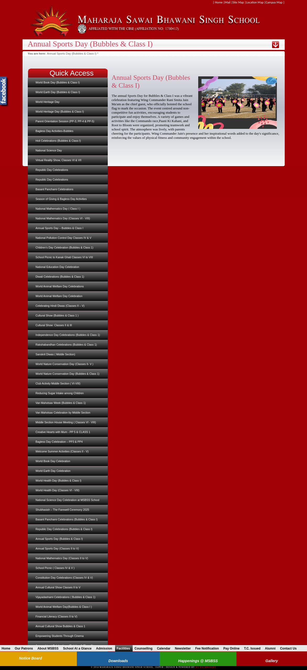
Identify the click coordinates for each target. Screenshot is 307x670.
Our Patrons (25, 648)
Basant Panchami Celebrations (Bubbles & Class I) (67, 519)
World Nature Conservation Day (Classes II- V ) (64, 364)
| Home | (219, 2)
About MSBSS (49, 648)
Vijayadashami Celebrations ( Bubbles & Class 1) (66, 597)
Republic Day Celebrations (52, 169)
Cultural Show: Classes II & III (54, 325)
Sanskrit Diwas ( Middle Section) (55, 354)
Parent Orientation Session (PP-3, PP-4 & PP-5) (65, 121)
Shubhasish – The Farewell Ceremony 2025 (62, 509)
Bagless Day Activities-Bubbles (54, 131)
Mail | (229, 2)
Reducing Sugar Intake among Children (60, 393)
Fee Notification (208, 648)
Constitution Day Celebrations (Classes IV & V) (64, 577)
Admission (105, 648)
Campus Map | (275, 2)
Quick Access (72, 73)
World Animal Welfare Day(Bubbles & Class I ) (64, 606)
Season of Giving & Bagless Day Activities (61, 199)
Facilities (125, 648)
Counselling (144, 648)
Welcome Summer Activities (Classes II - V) (62, 451)
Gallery (272, 661)
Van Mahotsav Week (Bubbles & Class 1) (61, 402)
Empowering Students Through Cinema (60, 635)
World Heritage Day (48, 101)
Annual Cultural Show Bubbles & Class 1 (60, 626)
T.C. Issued (253, 648)
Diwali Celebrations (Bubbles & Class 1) (60, 276)
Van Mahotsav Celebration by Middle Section (63, 412)
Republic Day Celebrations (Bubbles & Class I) (64, 529)
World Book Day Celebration (53, 461)
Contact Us (289, 648)
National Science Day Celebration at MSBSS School (67, 500)
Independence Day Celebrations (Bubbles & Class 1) (68, 334)
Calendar (165, 648)
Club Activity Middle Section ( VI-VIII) (58, 383)
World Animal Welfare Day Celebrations (60, 286)
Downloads (118, 661)
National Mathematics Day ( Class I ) (58, 208)
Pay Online (232, 648)
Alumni (271, 648)
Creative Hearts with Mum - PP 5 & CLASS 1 (63, 432)
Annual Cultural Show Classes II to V (58, 587)
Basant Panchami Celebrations (54, 189)
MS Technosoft (206, 667)
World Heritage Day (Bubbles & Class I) (60, 111)
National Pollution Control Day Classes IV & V (63, 237)
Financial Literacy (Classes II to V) (56, 616)
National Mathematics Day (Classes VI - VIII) (63, 218)
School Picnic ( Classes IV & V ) (55, 567)
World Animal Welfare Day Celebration (59, 296)
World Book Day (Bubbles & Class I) (58, 82)
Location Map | (256, 2)
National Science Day (49, 150)
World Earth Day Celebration (53, 470)
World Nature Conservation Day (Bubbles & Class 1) (68, 373)
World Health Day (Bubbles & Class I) (59, 480)
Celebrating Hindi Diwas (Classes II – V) (60, 305)
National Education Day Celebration (57, 266)
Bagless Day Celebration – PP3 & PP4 (59, 441)
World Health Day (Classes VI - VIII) (57, 490)
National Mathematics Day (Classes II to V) (62, 558)
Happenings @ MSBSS (198, 661)
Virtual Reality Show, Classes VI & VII (59, 160)
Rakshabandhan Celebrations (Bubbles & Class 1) (66, 344)
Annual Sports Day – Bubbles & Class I (59, 228)
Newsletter (184, 648)
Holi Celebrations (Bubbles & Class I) (58, 140)
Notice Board (30, 658)
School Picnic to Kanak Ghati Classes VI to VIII (64, 257)
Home (7, 648)
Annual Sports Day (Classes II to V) (57, 548)
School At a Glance (78, 648)
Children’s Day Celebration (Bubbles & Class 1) (64, 247)
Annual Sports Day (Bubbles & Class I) (59, 538)
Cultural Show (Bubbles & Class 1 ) (57, 315)
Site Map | (239, 2)
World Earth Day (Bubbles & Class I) (58, 92)
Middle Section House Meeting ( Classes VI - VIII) (66, 422)
